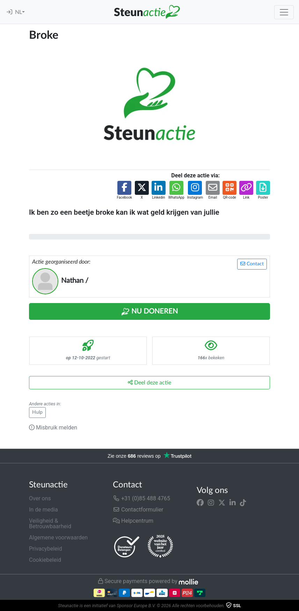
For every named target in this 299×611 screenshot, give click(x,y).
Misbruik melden (53, 427)
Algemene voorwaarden (58, 537)
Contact (252, 263)
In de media (43, 509)
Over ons (40, 498)
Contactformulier (138, 509)
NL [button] (18, 12)
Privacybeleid (45, 548)
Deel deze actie (149, 382)
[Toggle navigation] (284, 12)
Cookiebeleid (45, 560)
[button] (124, 190)
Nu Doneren (149, 312)
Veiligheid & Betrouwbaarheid (50, 523)
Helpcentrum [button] (133, 520)
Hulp (37, 412)
